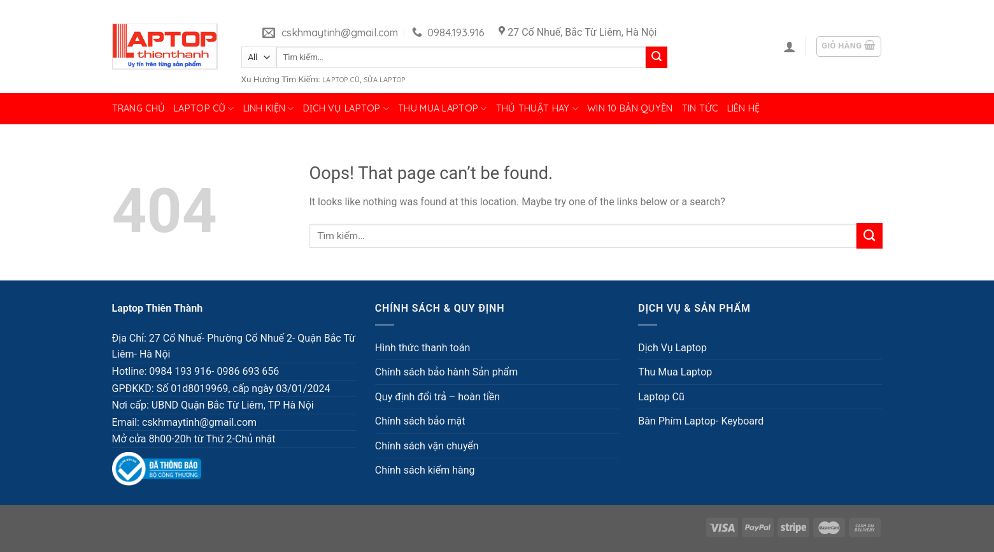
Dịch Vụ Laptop (346, 109)
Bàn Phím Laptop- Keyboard (700, 421)
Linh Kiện (268, 109)
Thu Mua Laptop (442, 109)
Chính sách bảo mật (420, 421)
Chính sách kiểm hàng (425, 470)
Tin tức (700, 108)
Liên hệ (743, 108)
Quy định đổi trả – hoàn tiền (437, 397)
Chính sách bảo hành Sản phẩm (446, 372)
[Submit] (656, 57)
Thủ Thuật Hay (537, 109)
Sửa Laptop (384, 79)
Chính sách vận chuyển (427, 446)
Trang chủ (139, 108)
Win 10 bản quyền (630, 108)
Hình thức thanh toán (422, 348)
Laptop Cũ (341, 79)
